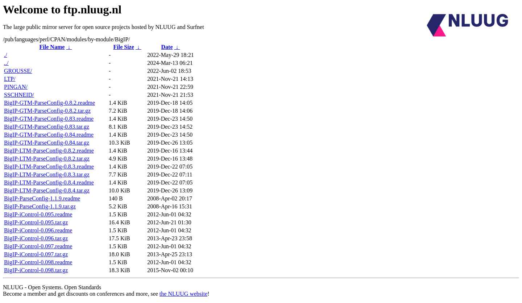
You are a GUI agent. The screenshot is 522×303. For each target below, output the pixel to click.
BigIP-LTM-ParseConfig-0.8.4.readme (49, 182)
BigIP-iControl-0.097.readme (38, 246)
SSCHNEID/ (19, 95)
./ (5, 55)
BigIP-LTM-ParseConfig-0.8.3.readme (49, 166)
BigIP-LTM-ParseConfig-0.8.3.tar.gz (47, 174)
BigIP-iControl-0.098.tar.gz (36, 270)
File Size (123, 47)
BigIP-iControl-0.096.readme (38, 230)
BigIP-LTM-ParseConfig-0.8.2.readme (49, 151)
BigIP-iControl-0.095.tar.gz (36, 222)
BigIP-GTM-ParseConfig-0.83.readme (49, 119)
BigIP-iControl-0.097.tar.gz (36, 254)
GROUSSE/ (18, 71)
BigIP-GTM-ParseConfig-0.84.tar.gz (46, 143)
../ (6, 63)
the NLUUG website (183, 294)
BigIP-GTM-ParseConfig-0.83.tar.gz (46, 127)
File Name (52, 47)
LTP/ (9, 79)
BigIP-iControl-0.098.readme (38, 262)
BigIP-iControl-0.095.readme (38, 214)
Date (167, 47)
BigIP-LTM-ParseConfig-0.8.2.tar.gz (47, 158)
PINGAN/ (16, 87)
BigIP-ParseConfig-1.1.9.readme (42, 198)
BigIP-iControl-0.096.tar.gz (36, 238)
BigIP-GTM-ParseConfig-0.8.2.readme (49, 103)
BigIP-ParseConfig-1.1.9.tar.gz (40, 206)
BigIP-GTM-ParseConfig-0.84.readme (49, 135)
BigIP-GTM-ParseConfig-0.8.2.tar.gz (47, 111)
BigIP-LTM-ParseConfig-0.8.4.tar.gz (47, 190)
